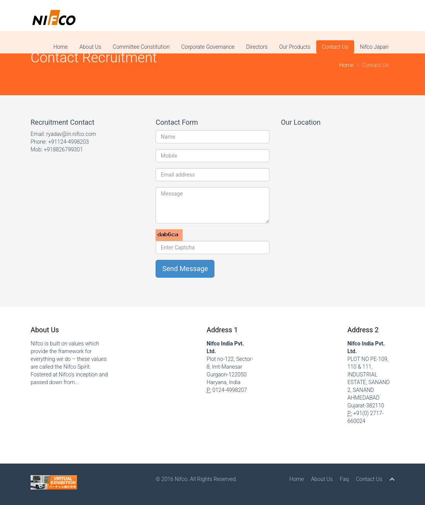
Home (60, 47)
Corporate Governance (208, 47)
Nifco (181, 479)
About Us (90, 47)
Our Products (294, 47)
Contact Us (335, 47)
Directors (256, 47)
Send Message (185, 269)
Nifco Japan (374, 47)
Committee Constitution (141, 47)
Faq (344, 479)
